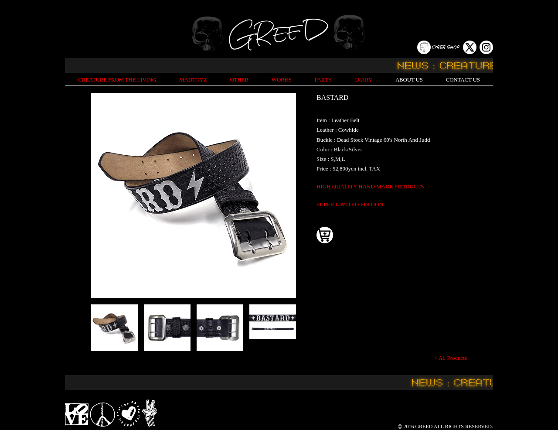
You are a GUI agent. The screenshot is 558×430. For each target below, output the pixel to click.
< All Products (450, 358)
